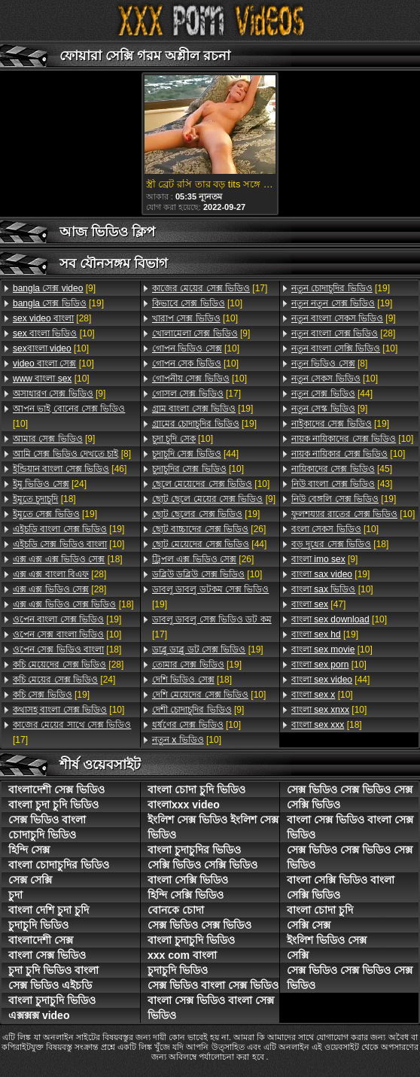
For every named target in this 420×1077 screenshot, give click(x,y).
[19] (58, 303)
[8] (72, 454)
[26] (209, 529)
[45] (341, 469)
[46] (69, 469)
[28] (52, 318)
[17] (72, 732)
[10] (54, 333)
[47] (318, 604)
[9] (54, 288)
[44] (195, 454)
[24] (50, 484)
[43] (341, 484)
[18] (44, 499)
